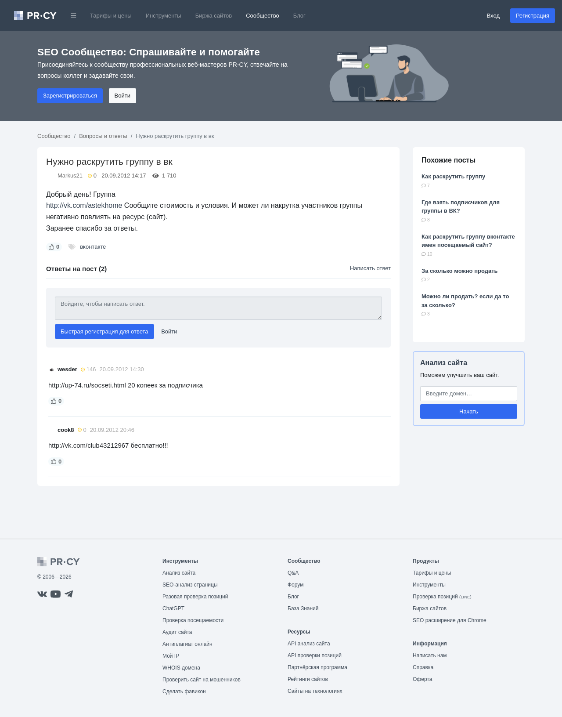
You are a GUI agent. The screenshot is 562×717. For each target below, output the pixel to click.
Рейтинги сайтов (308, 679)
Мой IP (170, 656)
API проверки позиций (315, 655)
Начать (468, 411)
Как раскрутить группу (453, 176)
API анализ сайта (309, 644)
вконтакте (93, 246)
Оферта (422, 679)
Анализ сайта (443, 362)
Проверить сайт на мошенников (201, 680)
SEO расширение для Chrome (449, 620)
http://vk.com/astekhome (84, 205)
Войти (122, 95)
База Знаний (303, 608)
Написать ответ (370, 268)
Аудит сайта (177, 632)
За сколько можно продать (460, 271)
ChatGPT (173, 608)
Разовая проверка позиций (195, 597)
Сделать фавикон (184, 691)
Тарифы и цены (111, 15)
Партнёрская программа (317, 667)
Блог (299, 15)
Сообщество (262, 15)
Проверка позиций (442, 597)
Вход (493, 15)
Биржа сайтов (213, 15)
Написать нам (430, 655)
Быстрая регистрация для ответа (104, 331)
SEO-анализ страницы (190, 585)
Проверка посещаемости (192, 620)
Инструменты (163, 15)
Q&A (293, 573)
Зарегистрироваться (70, 95)
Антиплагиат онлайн (187, 644)
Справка (423, 667)
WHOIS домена (181, 668)
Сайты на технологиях (315, 691)
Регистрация (532, 15)
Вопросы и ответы (103, 136)
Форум (295, 585)
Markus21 (70, 175)
